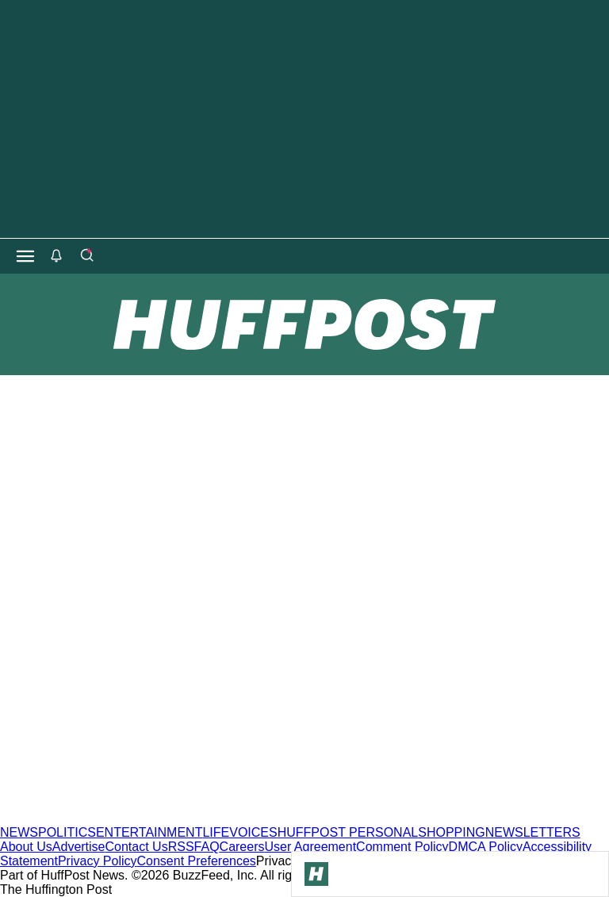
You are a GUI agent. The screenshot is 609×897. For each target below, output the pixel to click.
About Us (26, 846)
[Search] (86, 256)
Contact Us (136, 846)
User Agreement (310, 846)
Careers (242, 846)
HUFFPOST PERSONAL (348, 832)
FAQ (207, 846)
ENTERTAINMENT (149, 832)
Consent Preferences (196, 861)
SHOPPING (451, 832)
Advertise (78, 846)
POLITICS (67, 832)
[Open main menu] (25, 256)
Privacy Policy (97, 861)
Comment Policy (402, 846)
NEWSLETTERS (532, 832)
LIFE (215, 832)
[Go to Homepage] (316, 874)
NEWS (19, 832)
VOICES (253, 832)
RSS (181, 846)
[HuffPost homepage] (204, 818)
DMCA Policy (486, 846)
